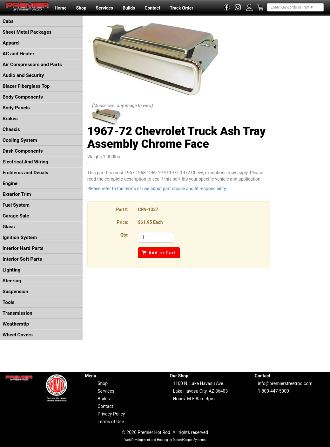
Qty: (124, 234)
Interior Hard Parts (23, 248)
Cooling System (20, 140)
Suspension (15, 291)
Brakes (10, 118)
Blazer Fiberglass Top (26, 86)
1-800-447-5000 (273, 391)
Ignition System (20, 237)
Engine (10, 183)
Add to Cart (159, 252)
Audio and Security (23, 75)
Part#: (122, 209)
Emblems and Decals (25, 172)
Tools (9, 302)
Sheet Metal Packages (27, 32)
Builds (129, 7)
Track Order (181, 7)
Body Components (23, 97)
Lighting (12, 270)
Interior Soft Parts (22, 259)
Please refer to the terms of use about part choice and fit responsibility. (157, 188)
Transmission (17, 313)
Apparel (11, 43)
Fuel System (16, 205)
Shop (81, 7)
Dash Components (23, 151)
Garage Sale (16, 216)
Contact (152, 7)
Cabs (8, 21)
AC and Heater (18, 54)
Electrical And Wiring (25, 162)
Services (104, 7)
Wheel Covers (18, 335)
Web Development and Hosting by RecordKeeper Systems (165, 440)
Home (60, 7)
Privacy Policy (111, 413)
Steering (12, 281)
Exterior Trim (17, 194)
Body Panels (16, 108)
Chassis (11, 129)
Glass (9, 227)
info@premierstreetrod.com (285, 383)
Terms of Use (111, 421)
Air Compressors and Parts (32, 64)
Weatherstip (16, 324)
